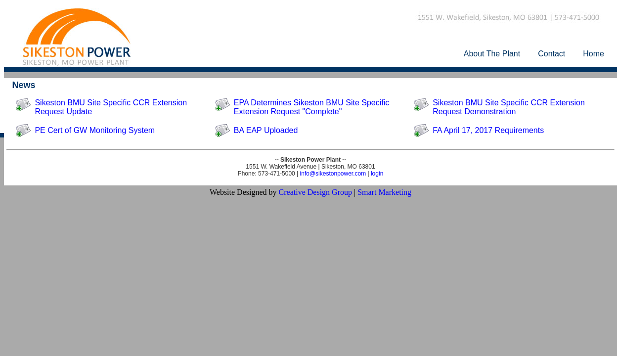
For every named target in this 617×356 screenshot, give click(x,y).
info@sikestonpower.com (333, 173)
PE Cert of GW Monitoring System (95, 130)
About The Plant (492, 53)
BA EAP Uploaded (266, 130)
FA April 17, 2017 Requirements (488, 130)
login (377, 173)
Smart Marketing (384, 192)
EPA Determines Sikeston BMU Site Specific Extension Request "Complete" (312, 107)
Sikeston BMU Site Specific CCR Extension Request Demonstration (509, 107)
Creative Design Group (315, 192)
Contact (551, 53)
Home (593, 53)
